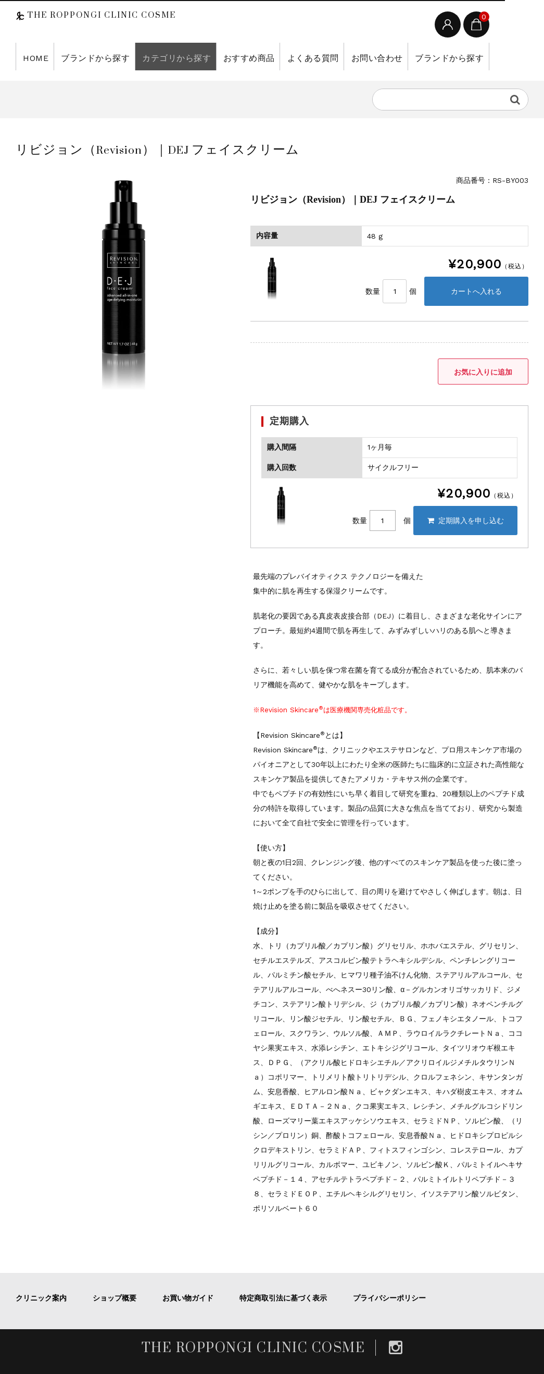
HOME (33, 56)
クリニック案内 (41, 1298)
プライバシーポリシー (389, 1298)
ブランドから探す (87, 56)
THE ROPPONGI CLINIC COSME (100, 15)
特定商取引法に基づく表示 (283, 1298)
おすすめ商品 (224, 56)
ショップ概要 (114, 1298)
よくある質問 (282, 56)
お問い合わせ (339, 56)
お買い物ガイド (187, 1298)
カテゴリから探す (159, 56)
